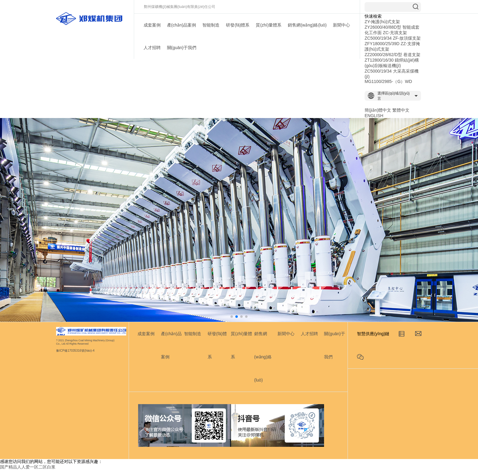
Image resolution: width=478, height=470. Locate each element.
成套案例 (152, 25)
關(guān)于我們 (181, 47)
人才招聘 (152, 47)
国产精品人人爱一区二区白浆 (27, 467)
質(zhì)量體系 (268, 25)
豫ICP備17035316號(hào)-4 (75, 351)
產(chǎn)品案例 (181, 25)
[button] (231, 316)
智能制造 (210, 25)
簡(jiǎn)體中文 (378, 110)
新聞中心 (341, 25)
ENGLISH (374, 115)
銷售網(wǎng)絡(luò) (307, 25)
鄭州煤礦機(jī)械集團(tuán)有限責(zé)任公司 (179, 7)
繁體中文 (400, 110)
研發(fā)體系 (237, 25)
